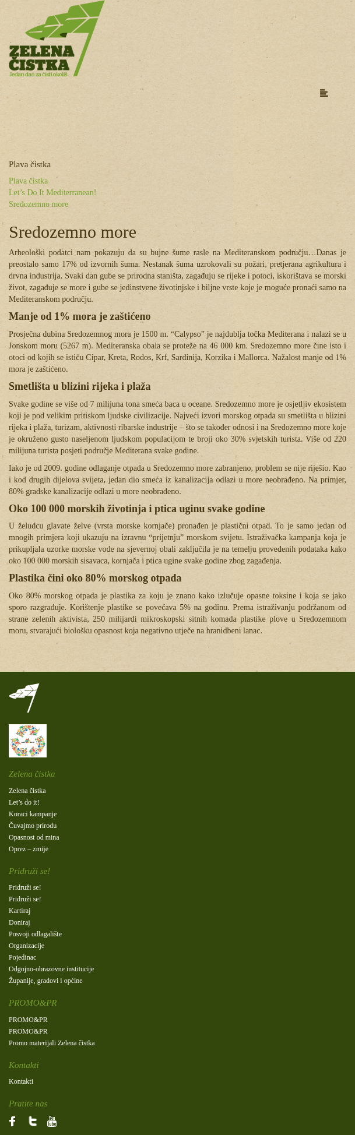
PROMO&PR (28, 1020)
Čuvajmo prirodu (33, 826)
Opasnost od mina (34, 837)
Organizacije (26, 946)
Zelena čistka (27, 791)
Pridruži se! (25, 887)
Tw (30, 1120)
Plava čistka (28, 181)
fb (12, 1120)
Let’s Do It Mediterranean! (52, 192)
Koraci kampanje (33, 814)
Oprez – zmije (28, 849)
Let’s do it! (24, 802)
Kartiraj (19, 911)
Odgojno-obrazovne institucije (51, 969)
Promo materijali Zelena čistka (52, 1043)
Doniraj (19, 922)
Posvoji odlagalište (35, 934)
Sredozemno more (38, 204)
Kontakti (21, 1081)
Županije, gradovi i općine (46, 981)
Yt (45, 1120)
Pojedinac (22, 957)
